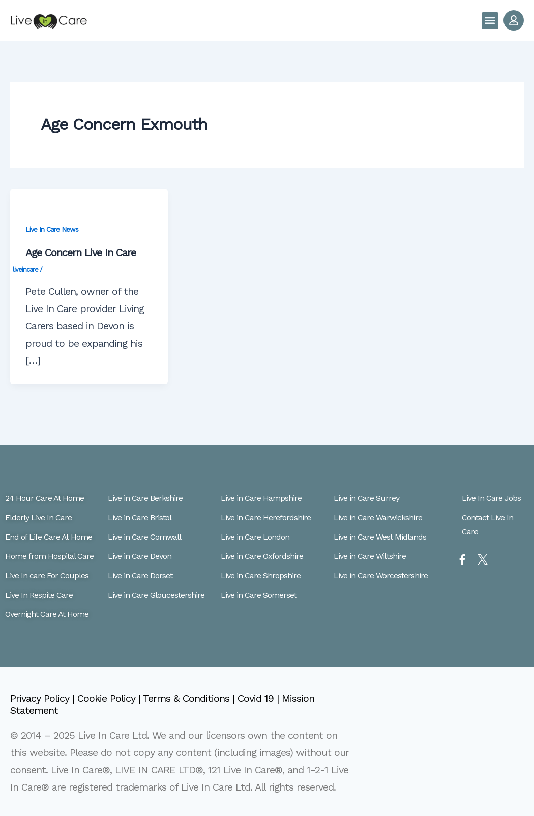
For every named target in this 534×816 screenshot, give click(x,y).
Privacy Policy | (43, 698)
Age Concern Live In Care (80, 252)
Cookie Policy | (110, 698)
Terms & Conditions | (190, 698)
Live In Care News (51, 229)
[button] (490, 20)
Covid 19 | (260, 698)
